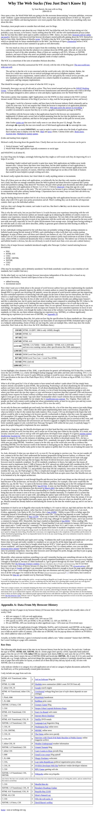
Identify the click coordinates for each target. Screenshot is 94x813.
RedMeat (38, 701)
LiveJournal (39, 691)
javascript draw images (10, 549)
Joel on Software (41, 679)
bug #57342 (42, 486)
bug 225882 (52, 512)
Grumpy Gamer (41, 705)
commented (71, 41)
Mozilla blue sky (41, 784)
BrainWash (39, 697)
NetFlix (38, 719)
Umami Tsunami (41, 747)
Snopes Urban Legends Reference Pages (51, 708)
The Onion (39, 734)
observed (60, 187)
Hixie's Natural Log (42, 795)
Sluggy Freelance (42, 758)
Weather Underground (43, 744)
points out (20, 123)
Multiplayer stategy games (27, 134)
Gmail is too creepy (42, 755)
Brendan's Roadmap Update (46, 788)
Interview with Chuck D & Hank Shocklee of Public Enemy (58, 738)
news (50, 132)
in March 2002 (48, 488)
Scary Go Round (41, 712)
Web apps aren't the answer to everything (66, 108)
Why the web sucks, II (44, 799)
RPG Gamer (40, 769)
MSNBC (38, 730)
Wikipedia (39, 774)
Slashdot (38, 684)
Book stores (79, 132)
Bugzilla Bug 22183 (43, 792)
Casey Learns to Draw (44, 751)
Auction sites (11, 134)
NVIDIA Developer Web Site (46, 766)
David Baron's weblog (43, 803)
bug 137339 (33, 517)
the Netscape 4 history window (27, 564)
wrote (37, 39)
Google (19, 568)
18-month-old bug (79, 566)
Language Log (40, 723)
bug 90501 (66, 521)
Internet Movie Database (44, 716)
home (3, 810)
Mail (42, 132)
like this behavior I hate (13, 595)
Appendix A (52, 314)
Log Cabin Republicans (44, 762)
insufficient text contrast (55, 399)
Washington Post (41, 727)
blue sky (16, 575)
